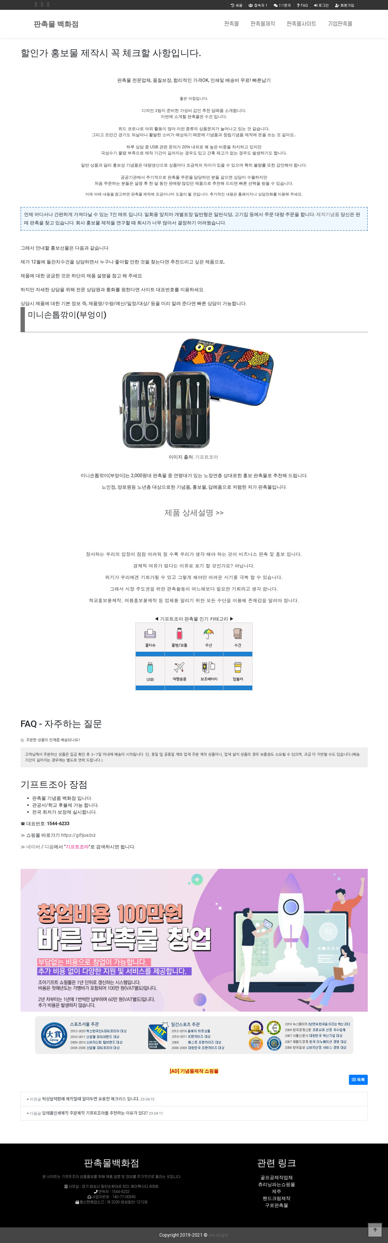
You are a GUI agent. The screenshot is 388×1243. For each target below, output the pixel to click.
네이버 (33, 846)
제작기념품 (327, 214)
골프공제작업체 (276, 1177)
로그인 (321, 5)
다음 (49, 846)
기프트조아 (206, 457)
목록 (358, 1079)
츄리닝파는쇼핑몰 (276, 1184)
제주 (276, 1191)
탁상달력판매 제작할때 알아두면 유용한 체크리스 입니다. (90, 1099)
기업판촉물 (340, 24)
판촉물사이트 (301, 24)
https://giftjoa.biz (78, 835)
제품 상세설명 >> (194, 512)
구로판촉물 (276, 1205)
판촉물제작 (263, 24)
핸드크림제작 (276, 1198)
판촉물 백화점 (56, 24)
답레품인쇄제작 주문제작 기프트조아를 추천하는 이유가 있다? (95, 1113)
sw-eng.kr (219, 1235)
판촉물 (231, 24)
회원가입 (344, 5)
